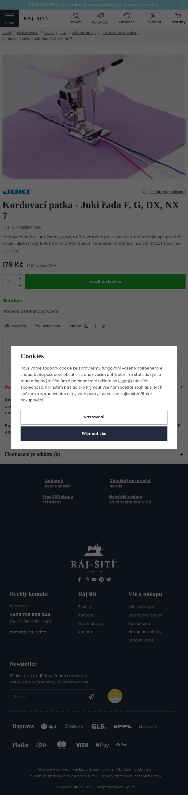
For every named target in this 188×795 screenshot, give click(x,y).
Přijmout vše (94, 433)
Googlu (125, 381)
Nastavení (94, 417)
